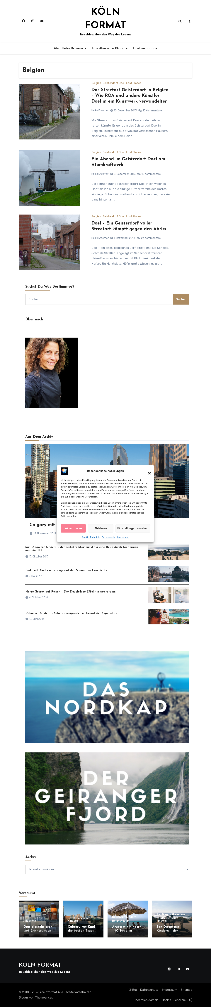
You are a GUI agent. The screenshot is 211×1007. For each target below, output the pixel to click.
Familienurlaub (144, 48)
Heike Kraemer (100, 110)
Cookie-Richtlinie (91, 537)
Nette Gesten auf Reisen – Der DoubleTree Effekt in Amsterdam (70, 591)
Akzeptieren (73, 528)
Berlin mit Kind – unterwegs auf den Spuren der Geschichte (66, 570)
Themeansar (43, 997)
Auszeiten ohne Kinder (109, 48)
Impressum (123, 537)
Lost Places (133, 83)
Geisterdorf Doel (114, 83)
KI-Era (132, 990)
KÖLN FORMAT (40, 965)
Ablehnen (100, 528)
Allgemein (29, 921)
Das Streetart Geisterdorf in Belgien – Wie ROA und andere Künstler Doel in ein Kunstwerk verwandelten (130, 96)
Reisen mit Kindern (124, 917)
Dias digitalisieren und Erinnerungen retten (37, 931)
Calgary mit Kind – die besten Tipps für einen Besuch (83, 931)
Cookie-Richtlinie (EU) (177, 1000)
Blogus (23, 997)
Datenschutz (108, 537)
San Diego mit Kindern (170, 914)
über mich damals (146, 1000)
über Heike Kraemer (69, 48)
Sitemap (186, 990)
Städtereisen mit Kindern (79, 919)
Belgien (96, 83)
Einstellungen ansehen (132, 528)
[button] (147, 471)
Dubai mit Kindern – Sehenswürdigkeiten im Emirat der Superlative (71, 613)
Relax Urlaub (120, 921)
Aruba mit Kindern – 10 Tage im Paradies (126, 931)
